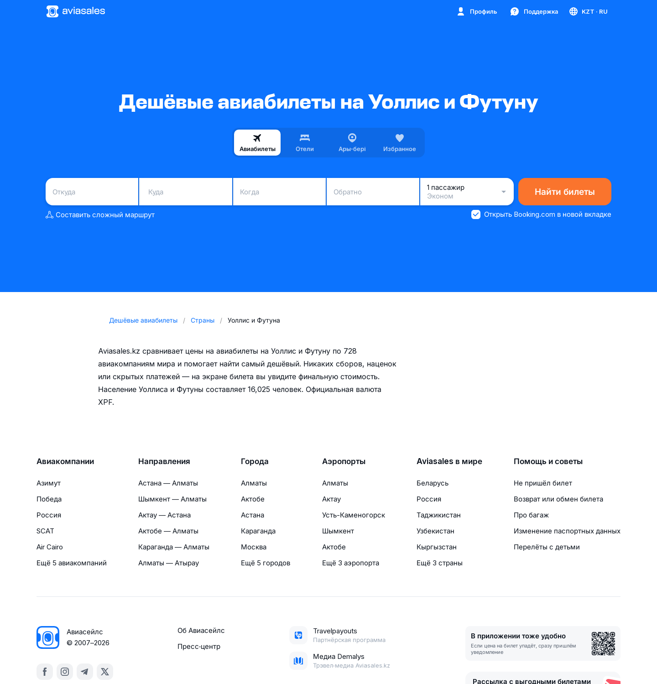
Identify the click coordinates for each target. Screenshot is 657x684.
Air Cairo (49, 547)
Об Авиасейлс (201, 630)
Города (255, 461)
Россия (48, 515)
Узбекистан (435, 531)
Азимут (48, 483)
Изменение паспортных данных (567, 531)
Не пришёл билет (543, 483)
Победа (49, 499)
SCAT (45, 531)
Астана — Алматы (168, 483)
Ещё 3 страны (440, 563)
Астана (252, 515)
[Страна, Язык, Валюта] (587, 11)
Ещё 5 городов (265, 563)
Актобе (253, 499)
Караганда (258, 531)
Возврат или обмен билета (558, 499)
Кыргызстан (437, 547)
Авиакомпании (65, 461)
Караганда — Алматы (173, 547)
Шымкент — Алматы (172, 499)
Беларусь (432, 483)
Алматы (254, 483)
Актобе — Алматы (168, 531)
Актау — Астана (164, 515)
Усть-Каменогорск (353, 515)
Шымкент (338, 531)
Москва (253, 547)
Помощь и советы (548, 461)
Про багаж (531, 515)
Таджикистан (439, 515)
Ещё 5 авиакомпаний (71, 563)
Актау (331, 499)
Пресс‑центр (198, 646)
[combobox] (92, 191)
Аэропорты (343, 461)
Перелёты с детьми (547, 547)
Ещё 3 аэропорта (350, 563)
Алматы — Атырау (168, 563)
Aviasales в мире (449, 461)
